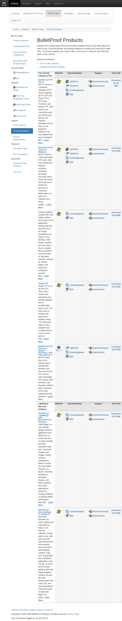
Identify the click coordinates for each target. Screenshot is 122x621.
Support (38, 3)
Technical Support (54, 29)
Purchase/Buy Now (21, 46)
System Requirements (19, 138)
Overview (15, 13)
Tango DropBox (101, 13)
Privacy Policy (73, 614)
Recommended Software (19, 164)
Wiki (16, 78)
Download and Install (20, 88)
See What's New (20, 148)
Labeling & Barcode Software (52, 67)
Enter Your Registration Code (21, 97)
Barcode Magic (83, 13)
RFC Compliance (20, 154)
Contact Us (58, 3)
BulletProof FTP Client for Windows (45, 150)
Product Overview (20, 40)
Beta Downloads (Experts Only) (20, 62)
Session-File (19, 116)
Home (15, 29)
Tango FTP (16, 20)
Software (14, 3)
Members (26, 3)
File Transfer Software (49, 63)
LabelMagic (68, 13)
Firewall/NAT (19, 110)
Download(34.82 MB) (116, 83)
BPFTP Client (54, 13)
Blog (48, 3)
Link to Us (17, 172)
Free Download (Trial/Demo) (19, 53)
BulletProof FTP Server (33, 13)
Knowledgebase (21, 72)
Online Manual (19, 125)
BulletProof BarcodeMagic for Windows (45, 512)
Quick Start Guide (22, 104)
